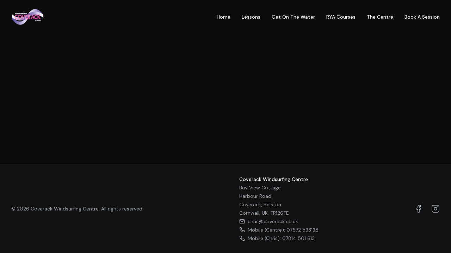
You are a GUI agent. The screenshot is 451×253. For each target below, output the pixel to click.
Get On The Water (293, 17)
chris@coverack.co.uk (268, 221)
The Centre (380, 17)
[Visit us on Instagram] (435, 209)
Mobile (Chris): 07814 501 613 (277, 238)
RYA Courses (341, 17)
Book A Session (422, 17)
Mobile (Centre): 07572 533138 (279, 230)
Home (223, 17)
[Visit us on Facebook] (418, 209)
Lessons (251, 17)
